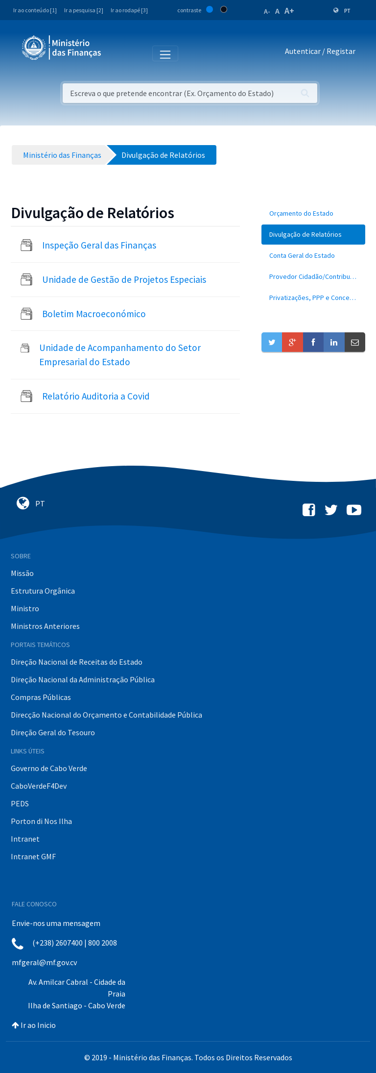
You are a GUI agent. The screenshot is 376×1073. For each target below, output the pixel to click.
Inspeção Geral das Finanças (99, 245)
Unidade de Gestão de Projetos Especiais (124, 279)
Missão (22, 573)
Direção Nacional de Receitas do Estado (76, 662)
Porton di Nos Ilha (41, 821)
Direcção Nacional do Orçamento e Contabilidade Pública (106, 715)
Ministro (25, 608)
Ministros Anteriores (45, 626)
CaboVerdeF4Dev (39, 786)
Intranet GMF (33, 856)
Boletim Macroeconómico (94, 314)
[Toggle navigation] (117, 53)
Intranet (25, 839)
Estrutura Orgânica (43, 591)
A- (267, 11)
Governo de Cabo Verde (49, 768)
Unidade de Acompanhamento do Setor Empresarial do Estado (120, 355)
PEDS (20, 803)
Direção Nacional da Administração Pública (83, 679)
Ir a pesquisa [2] (83, 10)
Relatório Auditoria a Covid (96, 396)
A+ (289, 10)
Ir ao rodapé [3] (129, 10)
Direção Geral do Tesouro (53, 732)
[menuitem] (313, 213)
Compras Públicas (41, 697)
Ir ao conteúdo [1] (35, 10)
